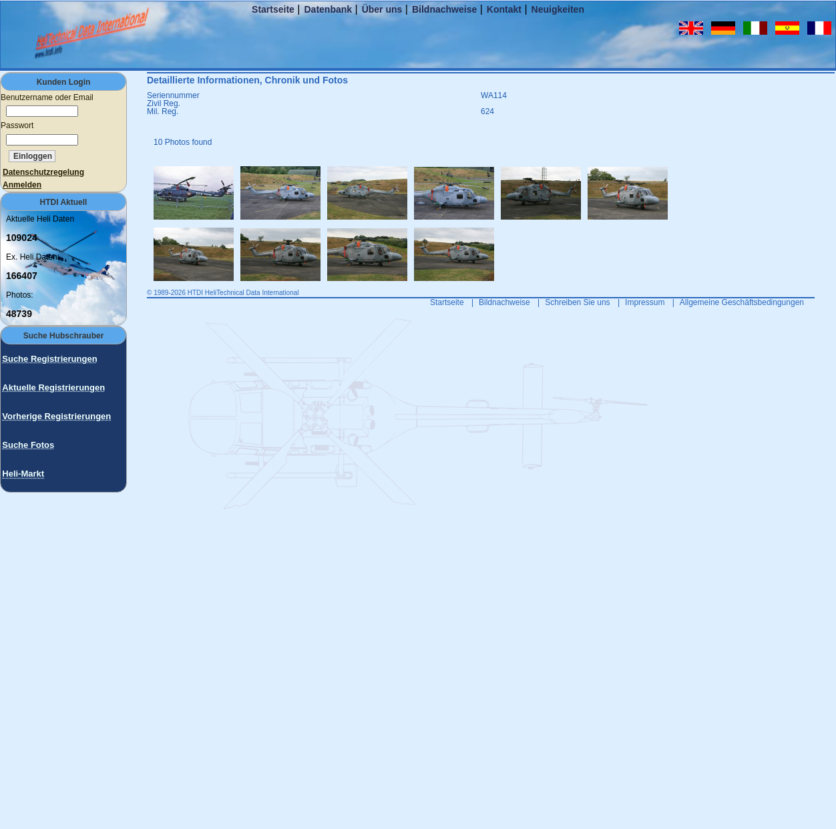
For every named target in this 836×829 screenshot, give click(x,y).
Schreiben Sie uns (577, 302)
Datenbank (328, 9)
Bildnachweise (444, 9)
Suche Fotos (28, 445)
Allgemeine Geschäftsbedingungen (742, 302)
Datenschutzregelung (43, 172)
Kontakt (504, 9)
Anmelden (22, 185)
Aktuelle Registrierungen (53, 387)
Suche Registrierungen (49, 359)
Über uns (382, 9)
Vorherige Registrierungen (56, 416)
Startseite (273, 9)
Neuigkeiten (558, 9)
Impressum (644, 302)
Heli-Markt (23, 474)
